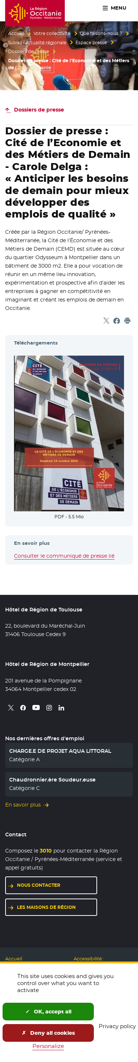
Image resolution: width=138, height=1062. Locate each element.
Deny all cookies (48, 1033)
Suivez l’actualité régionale (37, 42)
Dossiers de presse (28, 51)
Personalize (48, 1045)
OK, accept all (48, 1011)
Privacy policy (117, 1026)
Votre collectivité (51, 33)
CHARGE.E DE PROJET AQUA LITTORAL (60, 751)
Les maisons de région (46, 907)
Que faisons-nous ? (101, 33)
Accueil (16, 33)
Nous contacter (38, 885)
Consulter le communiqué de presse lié (64, 556)
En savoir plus (23, 804)
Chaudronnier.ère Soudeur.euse (52, 779)
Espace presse (91, 42)
